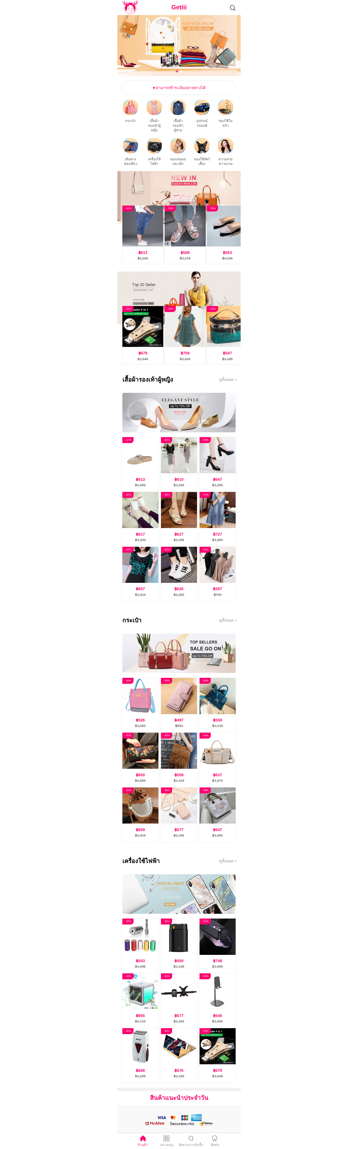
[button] (177, 71)
